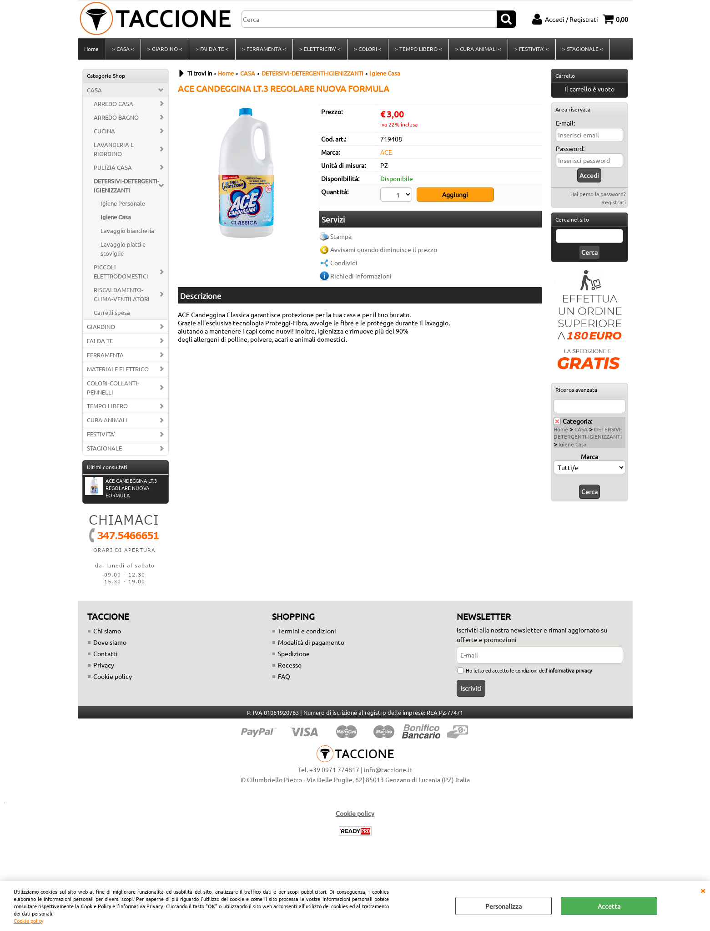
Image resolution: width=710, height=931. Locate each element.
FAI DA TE (100, 340)
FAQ (284, 676)
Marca (589, 456)
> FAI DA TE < (212, 49)
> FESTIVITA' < (531, 49)
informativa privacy (570, 670)
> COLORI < (368, 49)
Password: (570, 148)
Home (91, 49)
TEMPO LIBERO (107, 406)
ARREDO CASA (113, 103)
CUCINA (104, 131)
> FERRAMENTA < (264, 49)
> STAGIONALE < (582, 49)
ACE (386, 152)
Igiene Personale (123, 203)
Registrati (613, 202)
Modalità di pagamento (311, 642)
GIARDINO (101, 326)
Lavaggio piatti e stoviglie (123, 249)
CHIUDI (702, 890)
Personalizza (503, 906)
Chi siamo (107, 631)
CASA (94, 90)
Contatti (105, 653)
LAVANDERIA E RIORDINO (114, 149)
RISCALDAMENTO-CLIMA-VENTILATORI (122, 294)
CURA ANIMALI (107, 420)
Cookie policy (28, 920)
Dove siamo (109, 642)
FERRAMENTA (105, 355)
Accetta (609, 906)
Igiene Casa (116, 217)
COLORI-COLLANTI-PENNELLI (113, 387)
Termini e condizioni (307, 631)
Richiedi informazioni (361, 276)
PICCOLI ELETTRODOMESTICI (121, 271)
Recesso (290, 665)
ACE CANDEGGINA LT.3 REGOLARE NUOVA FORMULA (121, 488)
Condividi (344, 263)
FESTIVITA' (101, 434)
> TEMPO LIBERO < (418, 49)
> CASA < (123, 49)
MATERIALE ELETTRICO (118, 369)
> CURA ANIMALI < (478, 49)
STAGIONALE (104, 448)
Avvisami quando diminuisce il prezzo (383, 250)
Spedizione (294, 653)
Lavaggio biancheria (127, 231)
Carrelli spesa (112, 312)
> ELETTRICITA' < (320, 49)
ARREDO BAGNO (116, 117)
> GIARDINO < (164, 49)
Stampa (341, 237)
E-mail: (565, 123)
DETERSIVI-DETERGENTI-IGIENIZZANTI (126, 185)
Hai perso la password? (598, 193)
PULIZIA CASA (113, 167)
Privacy (103, 665)
